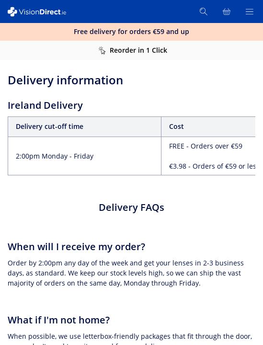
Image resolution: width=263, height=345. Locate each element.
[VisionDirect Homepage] (42, 12)
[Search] (203, 11)
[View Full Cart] (226, 11)
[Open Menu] (249, 11)
